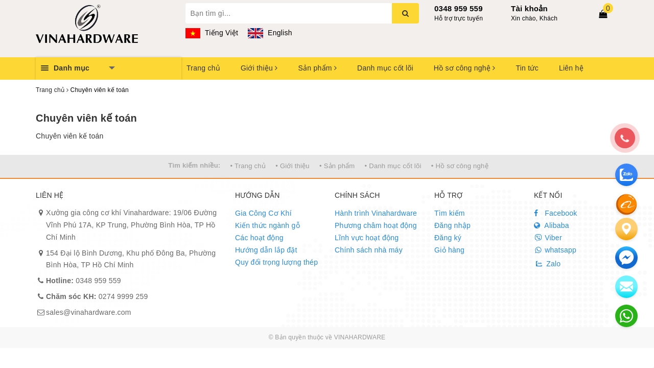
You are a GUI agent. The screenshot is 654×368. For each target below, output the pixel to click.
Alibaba (551, 225)
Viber (548, 238)
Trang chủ (203, 68)
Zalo (547, 264)
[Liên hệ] (626, 229)
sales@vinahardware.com (88, 312)
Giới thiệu (259, 68)
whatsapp (555, 250)
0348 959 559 (458, 8)
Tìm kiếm (449, 213)
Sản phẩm (317, 68)
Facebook (555, 213)
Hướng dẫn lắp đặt (266, 250)
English (270, 33)
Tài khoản (529, 8)
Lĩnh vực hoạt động (367, 238)
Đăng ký (447, 238)
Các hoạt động (259, 238)
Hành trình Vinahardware (376, 213)
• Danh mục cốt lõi (393, 166)
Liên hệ (571, 68)
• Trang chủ (248, 166)
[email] (626, 257)
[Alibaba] (626, 204)
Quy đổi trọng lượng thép (276, 262)
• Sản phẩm (337, 166)
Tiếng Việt (212, 33)
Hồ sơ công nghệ (465, 68)
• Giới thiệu (292, 166)
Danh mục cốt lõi (385, 68)
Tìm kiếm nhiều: (194, 165)
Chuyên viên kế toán (86, 118)
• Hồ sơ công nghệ (459, 166)
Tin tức (527, 68)
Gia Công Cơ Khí (263, 213)
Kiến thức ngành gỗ (267, 225)
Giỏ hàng (449, 250)
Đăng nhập (452, 225)
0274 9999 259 (97, 296)
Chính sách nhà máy (369, 250)
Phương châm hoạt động (376, 225)
